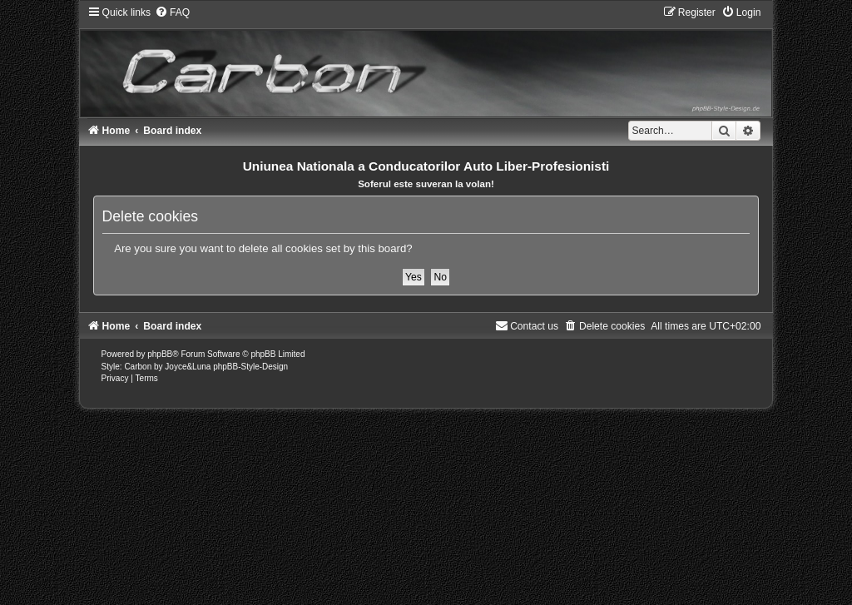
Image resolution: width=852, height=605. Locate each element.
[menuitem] (172, 12)
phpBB (159, 354)
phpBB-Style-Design (250, 366)
